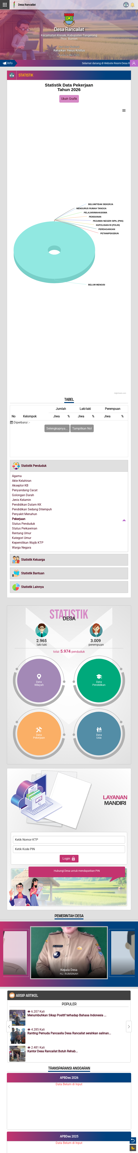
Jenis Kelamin (21, 500)
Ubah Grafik (69, 99)
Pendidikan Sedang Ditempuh (32, 509)
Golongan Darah (23, 495)
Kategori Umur (21, 538)
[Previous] (9, 1026)
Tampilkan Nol (82, 428)
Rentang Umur (21, 533)
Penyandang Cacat (24, 490)
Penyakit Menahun (24, 514)
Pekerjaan (18, 519)
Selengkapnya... (57, 428)
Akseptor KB (20, 485)
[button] (29, 466)
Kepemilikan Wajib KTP (27, 542)
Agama (17, 476)
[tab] (69, 466)
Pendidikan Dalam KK (26, 504)
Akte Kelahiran (21, 481)
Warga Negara (21, 547)
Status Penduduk (23, 523)
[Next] (129, 1026)
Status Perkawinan (24, 528)
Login (69, 858)
